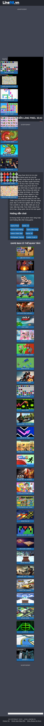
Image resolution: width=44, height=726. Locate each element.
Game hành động (17, 229)
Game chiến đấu (16, 233)
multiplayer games (17, 237)
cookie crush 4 (31, 237)
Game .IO (25, 226)
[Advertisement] (22, 32)
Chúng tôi (6, 721)
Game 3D (29, 233)
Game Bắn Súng (32, 229)
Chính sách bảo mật (18, 721)
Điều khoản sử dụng (34, 721)
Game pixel (15, 226)
